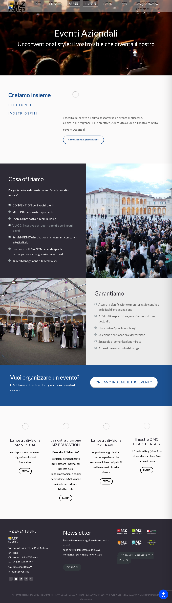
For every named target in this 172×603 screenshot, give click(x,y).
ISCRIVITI (72, 567)
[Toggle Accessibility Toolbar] (163, 594)
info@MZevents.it (18, 571)
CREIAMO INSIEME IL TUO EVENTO (135, 558)
